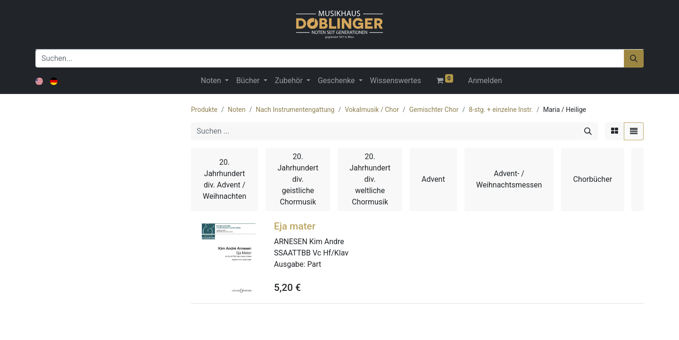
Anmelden (485, 80)
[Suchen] (634, 59)
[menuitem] (395, 80)
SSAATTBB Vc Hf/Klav (311, 252)
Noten (237, 109)
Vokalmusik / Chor (372, 109)
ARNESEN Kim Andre (309, 241)
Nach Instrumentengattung (295, 109)
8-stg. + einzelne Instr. (501, 109)
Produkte (204, 109)
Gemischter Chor (434, 109)
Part (314, 264)
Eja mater (294, 226)
